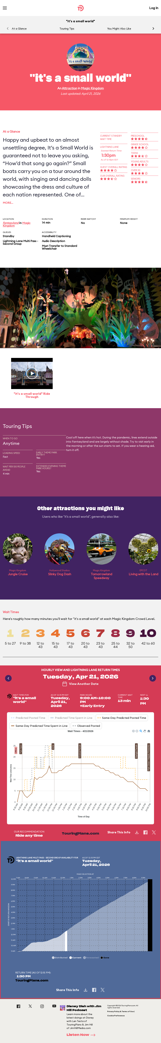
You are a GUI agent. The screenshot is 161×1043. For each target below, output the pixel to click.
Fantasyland (11, 223)
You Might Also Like (119, 28)
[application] (80, 774)
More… (8, 202)
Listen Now (82, 1035)
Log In (153, 8)
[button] (153, 28)
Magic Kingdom (92, 88)
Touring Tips (66, 28)
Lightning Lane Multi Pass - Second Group (20, 242)
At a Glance (19, 28)
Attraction (69, 88)
